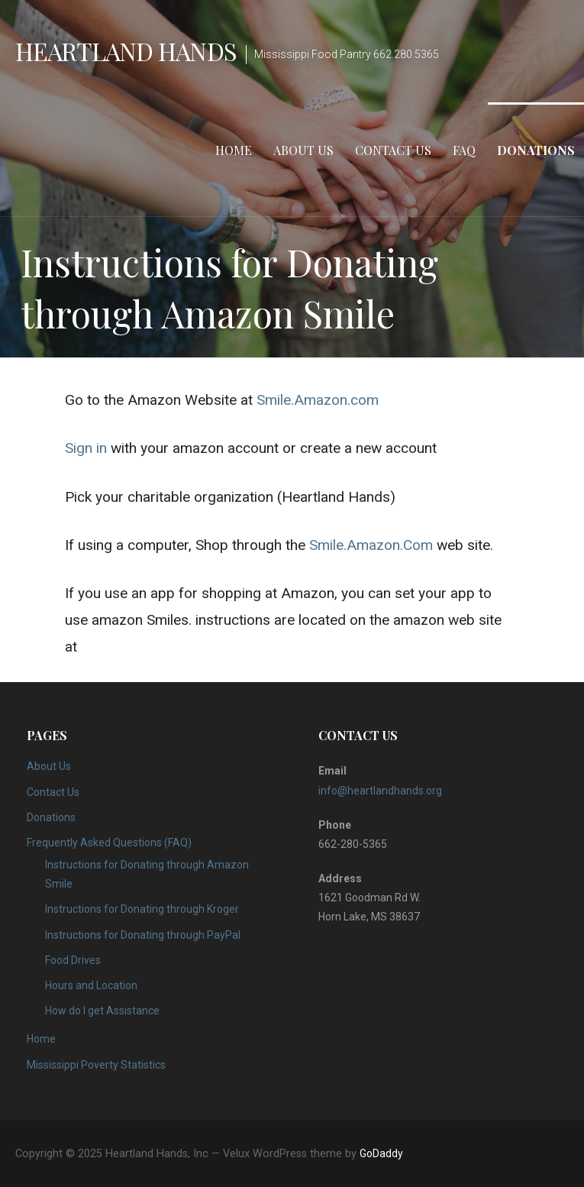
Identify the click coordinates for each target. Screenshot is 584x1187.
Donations (536, 150)
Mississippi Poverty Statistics (96, 1065)
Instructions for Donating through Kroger (142, 909)
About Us (303, 150)
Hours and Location (91, 985)
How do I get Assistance (102, 1010)
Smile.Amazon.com (318, 400)
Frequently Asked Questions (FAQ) (109, 842)
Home (233, 150)
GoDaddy (381, 1153)
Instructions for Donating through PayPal (142, 935)
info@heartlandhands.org (380, 790)
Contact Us (393, 150)
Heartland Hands (126, 50)
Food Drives (73, 960)
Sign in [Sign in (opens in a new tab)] (86, 448)
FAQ (464, 150)
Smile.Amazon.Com (371, 545)
